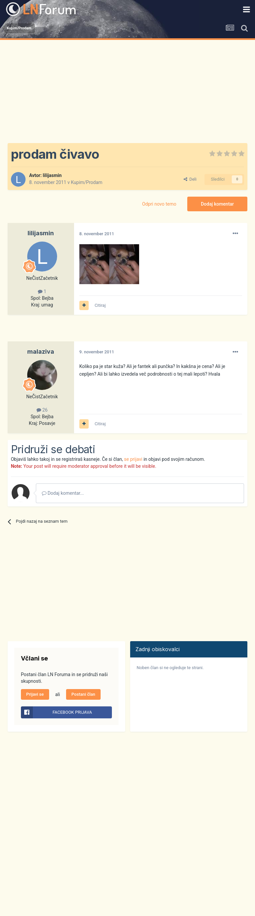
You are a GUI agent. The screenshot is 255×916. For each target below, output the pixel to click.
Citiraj (100, 305)
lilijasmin (52, 175)
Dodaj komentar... (63, 493)
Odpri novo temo (159, 204)
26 (42, 410)
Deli (190, 179)
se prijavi (133, 459)
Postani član (83, 694)
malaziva (40, 351)
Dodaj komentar (217, 204)
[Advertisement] (128, 89)
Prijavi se (35, 694)
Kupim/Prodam (86, 182)
